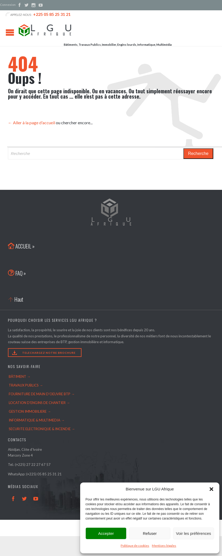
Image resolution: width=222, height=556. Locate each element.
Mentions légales (164, 546)
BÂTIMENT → (19, 376)
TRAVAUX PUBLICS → (26, 385)
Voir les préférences (193, 533)
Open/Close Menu (10, 32)
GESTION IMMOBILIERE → (30, 411)
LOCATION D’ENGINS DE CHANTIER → (39, 403)
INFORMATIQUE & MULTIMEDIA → (37, 420)
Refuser (150, 533)
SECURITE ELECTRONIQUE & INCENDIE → (42, 429)
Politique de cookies (135, 546)
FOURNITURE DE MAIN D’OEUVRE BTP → (42, 394)
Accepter (106, 533)
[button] (211, 489)
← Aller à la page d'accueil (31, 122)
